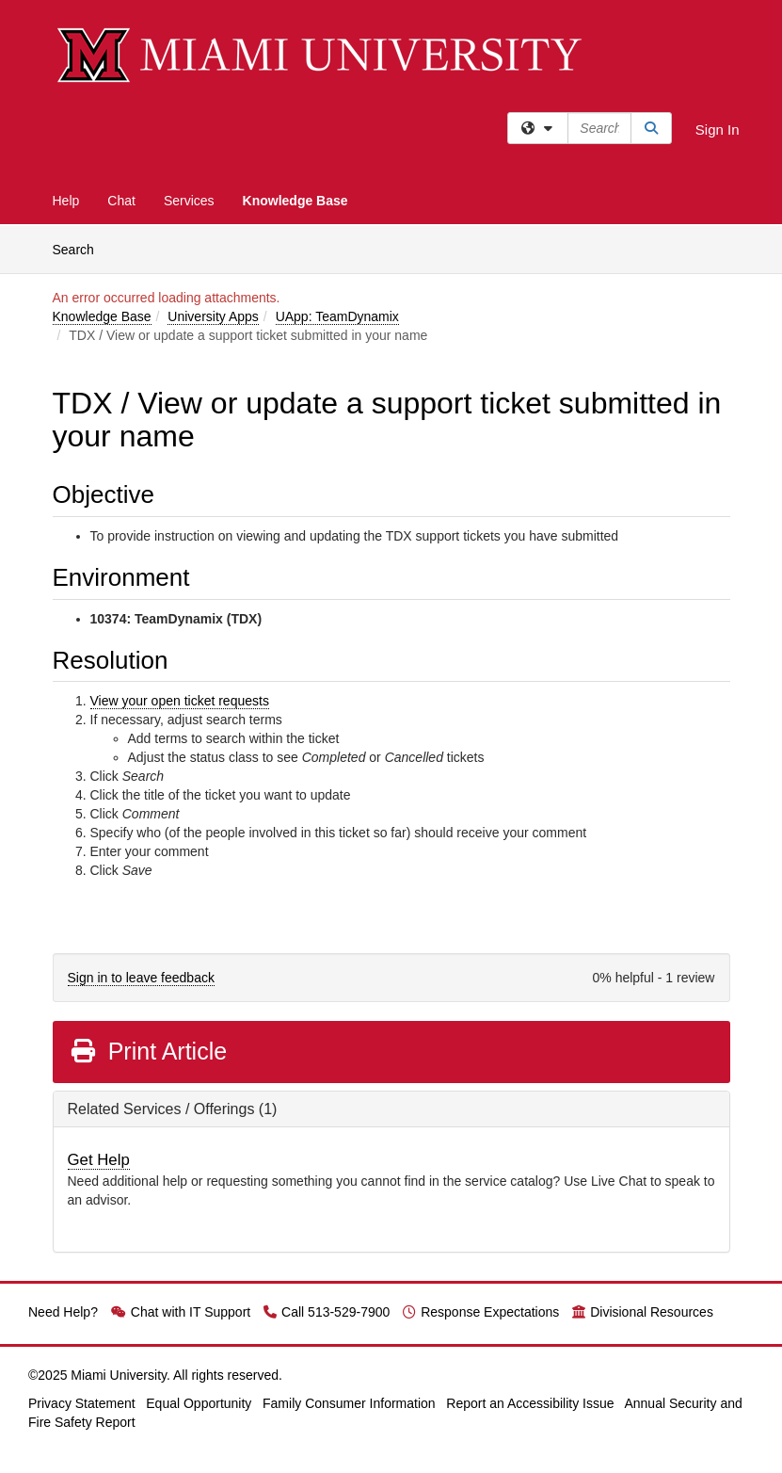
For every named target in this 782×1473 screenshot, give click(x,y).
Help (66, 200)
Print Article (148, 1051)
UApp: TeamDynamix (337, 316)
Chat (121, 200)
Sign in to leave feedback (141, 977)
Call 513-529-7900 (326, 1311)
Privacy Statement (82, 1403)
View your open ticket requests (179, 700)
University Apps (213, 316)
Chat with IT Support (180, 1311)
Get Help (99, 1160)
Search (80, 248)
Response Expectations (481, 1311)
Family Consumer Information (349, 1403)
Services (189, 200)
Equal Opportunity (198, 1403)
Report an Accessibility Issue (530, 1403)
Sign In (717, 129)
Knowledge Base (295, 200)
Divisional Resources (642, 1311)
